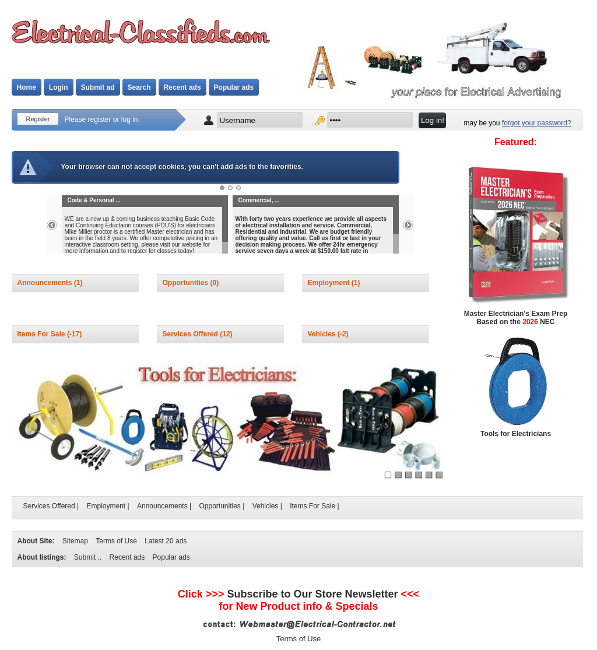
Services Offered (191, 334)
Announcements (45, 283)
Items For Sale (42, 334)
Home (26, 87)
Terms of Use (116, 541)
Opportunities (186, 283)
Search (139, 87)
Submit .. (87, 557)
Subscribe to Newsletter (312, 594)
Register (38, 118)
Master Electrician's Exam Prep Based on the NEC (516, 318)
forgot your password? (536, 123)
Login (58, 87)
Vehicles (323, 334)
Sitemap (75, 541)
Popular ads (234, 87)
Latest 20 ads (166, 541)
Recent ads (182, 87)
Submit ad (98, 87)
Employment (330, 283)
